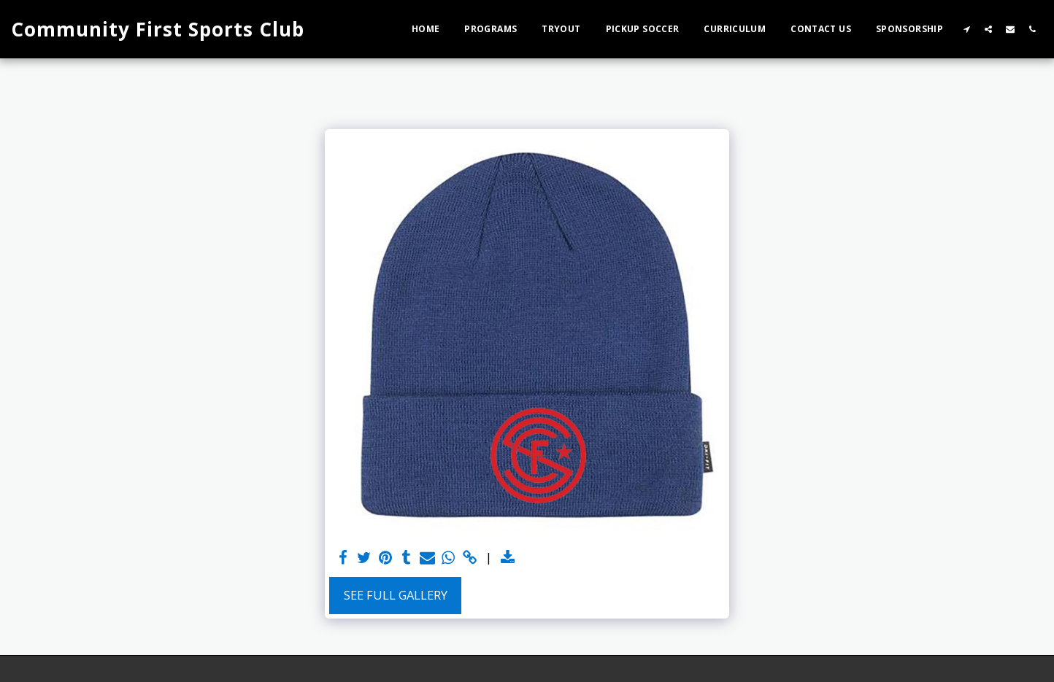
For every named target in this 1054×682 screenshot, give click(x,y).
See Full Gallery (395, 594)
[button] (966, 29)
